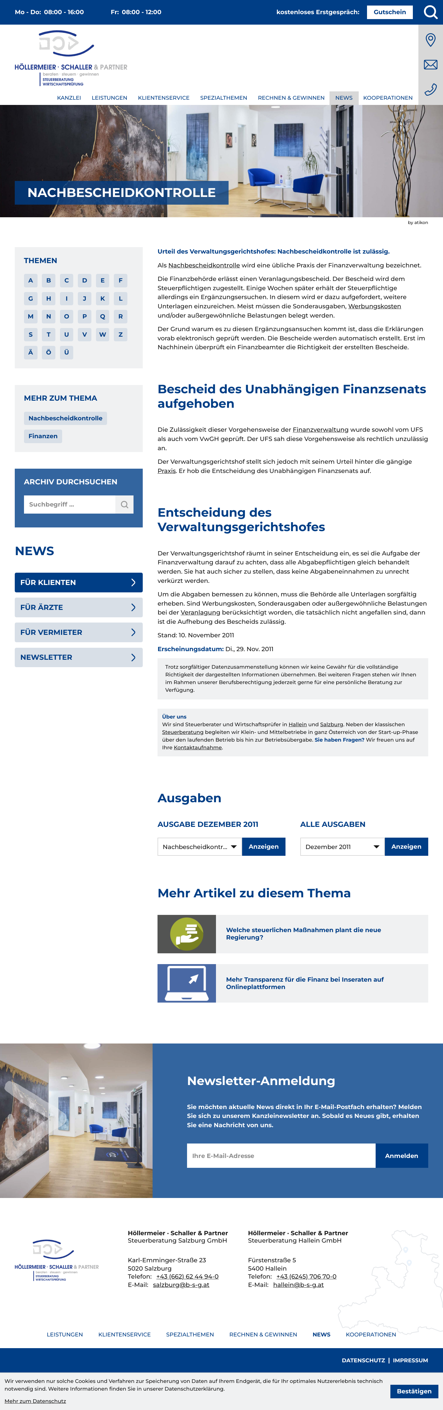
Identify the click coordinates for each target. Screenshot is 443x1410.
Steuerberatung (183, 732)
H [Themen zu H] (48, 298)
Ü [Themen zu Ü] (66, 352)
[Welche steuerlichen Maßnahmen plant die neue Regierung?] (293, 934)
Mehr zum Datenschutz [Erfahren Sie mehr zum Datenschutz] (35, 1401)
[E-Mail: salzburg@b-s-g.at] (430, 64)
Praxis (167, 471)
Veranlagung (200, 612)
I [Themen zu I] (66, 298)
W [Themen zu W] (102, 334)
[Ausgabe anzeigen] (263, 847)
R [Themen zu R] (120, 316)
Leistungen (109, 98)
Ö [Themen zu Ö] (48, 352)
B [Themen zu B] (48, 280)
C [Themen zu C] (66, 280)
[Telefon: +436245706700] (307, 1276)
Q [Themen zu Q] (102, 316)
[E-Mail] (281, 1156)
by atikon (418, 222)
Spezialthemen (223, 98)
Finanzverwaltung (321, 429)
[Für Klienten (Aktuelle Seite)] (79, 582)
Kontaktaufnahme (198, 748)
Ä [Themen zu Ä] (30, 352)
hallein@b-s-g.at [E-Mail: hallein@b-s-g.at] (298, 1284)
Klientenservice (164, 98)
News (344, 98)
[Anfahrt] (430, 40)
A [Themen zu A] (30, 280)
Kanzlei (69, 98)
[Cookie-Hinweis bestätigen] (414, 1391)
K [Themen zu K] (102, 298)
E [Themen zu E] (103, 280)
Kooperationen (388, 98)
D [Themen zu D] (84, 280)
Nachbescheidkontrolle (204, 265)
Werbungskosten (374, 306)
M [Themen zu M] (31, 316)
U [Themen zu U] (66, 334)
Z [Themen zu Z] (120, 334)
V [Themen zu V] (84, 334)
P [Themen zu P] (84, 316)
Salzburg (331, 725)
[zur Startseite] (71, 59)
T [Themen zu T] (48, 334)
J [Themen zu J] (84, 298)
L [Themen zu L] (120, 298)
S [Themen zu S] (31, 334)
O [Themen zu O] (66, 316)
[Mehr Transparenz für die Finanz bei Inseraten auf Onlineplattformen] (293, 983)
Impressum (410, 1360)
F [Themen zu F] (121, 280)
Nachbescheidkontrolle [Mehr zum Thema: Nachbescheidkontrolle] (66, 418)
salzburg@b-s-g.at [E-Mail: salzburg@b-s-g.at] (181, 1284)
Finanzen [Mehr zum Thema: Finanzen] (43, 436)
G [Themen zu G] (30, 298)
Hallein (298, 725)
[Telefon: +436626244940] (430, 89)
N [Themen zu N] (48, 316)
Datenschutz (363, 1360)
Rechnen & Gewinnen (291, 98)
